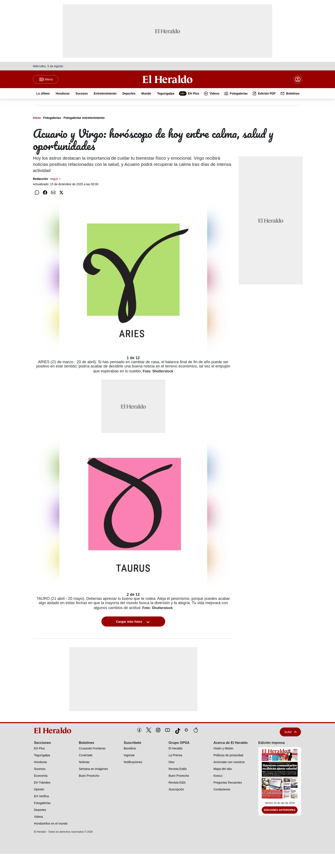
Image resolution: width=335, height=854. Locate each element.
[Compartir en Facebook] (45, 193)
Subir (290, 732)
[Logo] (167, 79)
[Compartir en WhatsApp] (37, 193)
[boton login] (298, 79)
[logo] (54, 731)
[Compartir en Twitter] (61, 193)
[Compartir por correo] (53, 193)
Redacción (47, 179)
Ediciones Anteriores (279, 810)
